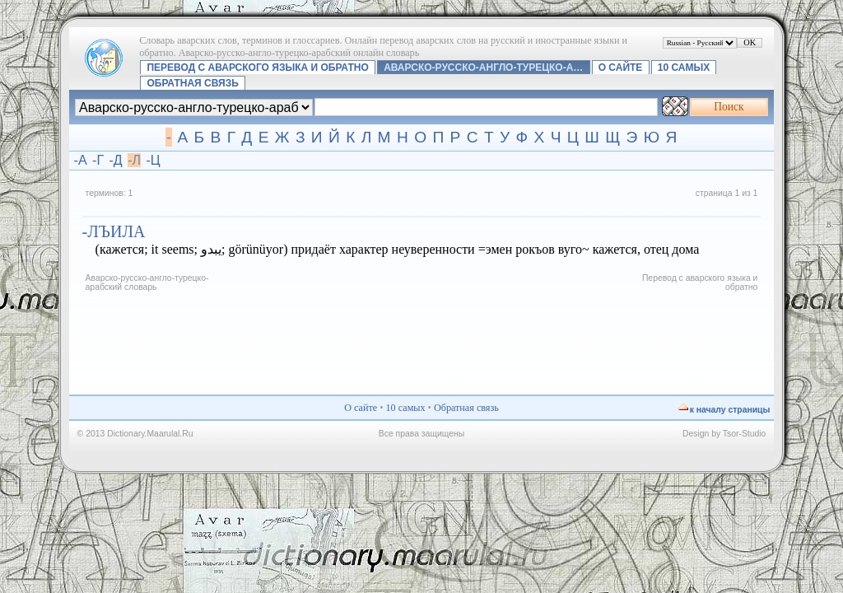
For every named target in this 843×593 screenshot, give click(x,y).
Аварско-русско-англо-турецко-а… (483, 67)
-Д (116, 160)
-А (80, 160)
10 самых (684, 67)
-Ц (153, 160)
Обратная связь (192, 83)
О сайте (620, 67)
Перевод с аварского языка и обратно (257, 67)
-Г (98, 160)
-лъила (114, 231)
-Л (134, 160)
